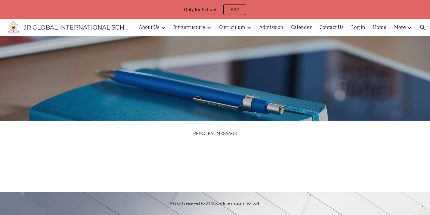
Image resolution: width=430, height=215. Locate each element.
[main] (215, 133)
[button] (423, 27)
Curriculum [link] (232, 27)
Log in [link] (358, 27)
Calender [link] (301, 27)
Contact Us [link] (332, 27)
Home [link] (379, 27)
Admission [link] (271, 27)
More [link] (400, 27)
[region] (215, 9)
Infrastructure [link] (189, 27)
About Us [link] (149, 27)
